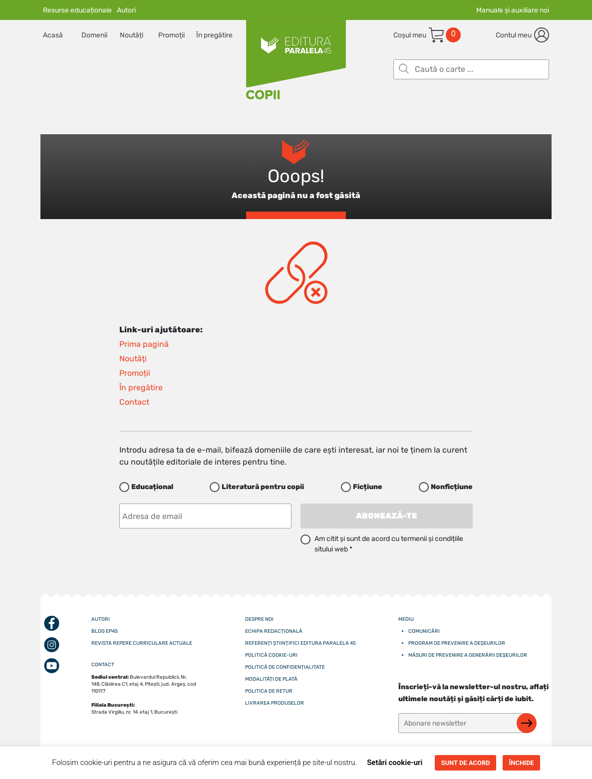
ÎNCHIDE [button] (521, 763)
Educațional (152, 487)
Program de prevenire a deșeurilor (456, 643)
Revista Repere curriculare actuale (141, 643)
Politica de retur (269, 691)
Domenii (94, 35)
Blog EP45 (104, 631)
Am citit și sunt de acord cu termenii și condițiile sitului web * (388, 543)
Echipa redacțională (273, 631)
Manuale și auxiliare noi (512, 10)
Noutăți (131, 35)
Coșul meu (409, 35)
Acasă (53, 35)
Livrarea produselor (274, 703)
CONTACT (102, 665)
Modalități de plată (271, 679)
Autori (126, 10)
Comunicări (424, 631)
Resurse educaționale (77, 10)
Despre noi (259, 619)
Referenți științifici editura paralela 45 (300, 643)
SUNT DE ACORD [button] (465, 763)
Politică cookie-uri (271, 655)
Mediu (406, 619)
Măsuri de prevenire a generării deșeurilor (467, 655)
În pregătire (214, 35)
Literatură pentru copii (263, 487)
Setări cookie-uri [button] (394, 762)
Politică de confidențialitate (285, 667)
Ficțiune (367, 487)
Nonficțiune (452, 487)
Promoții (171, 35)
